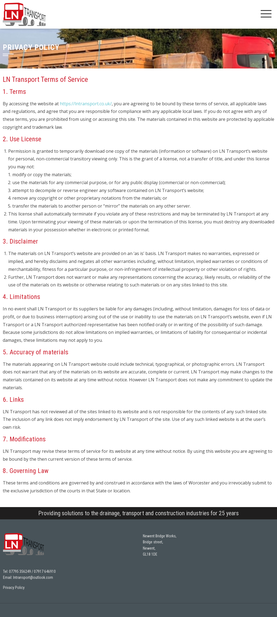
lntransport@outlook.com (33, 577)
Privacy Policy (14, 587)
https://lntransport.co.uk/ (86, 104)
